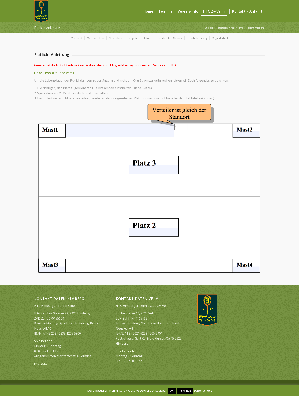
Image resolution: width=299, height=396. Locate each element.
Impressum (42, 364)
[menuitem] (148, 11)
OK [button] (171, 390)
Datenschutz (203, 390)
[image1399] (41, 11)
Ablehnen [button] (185, 390)
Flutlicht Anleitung (47, 27)
